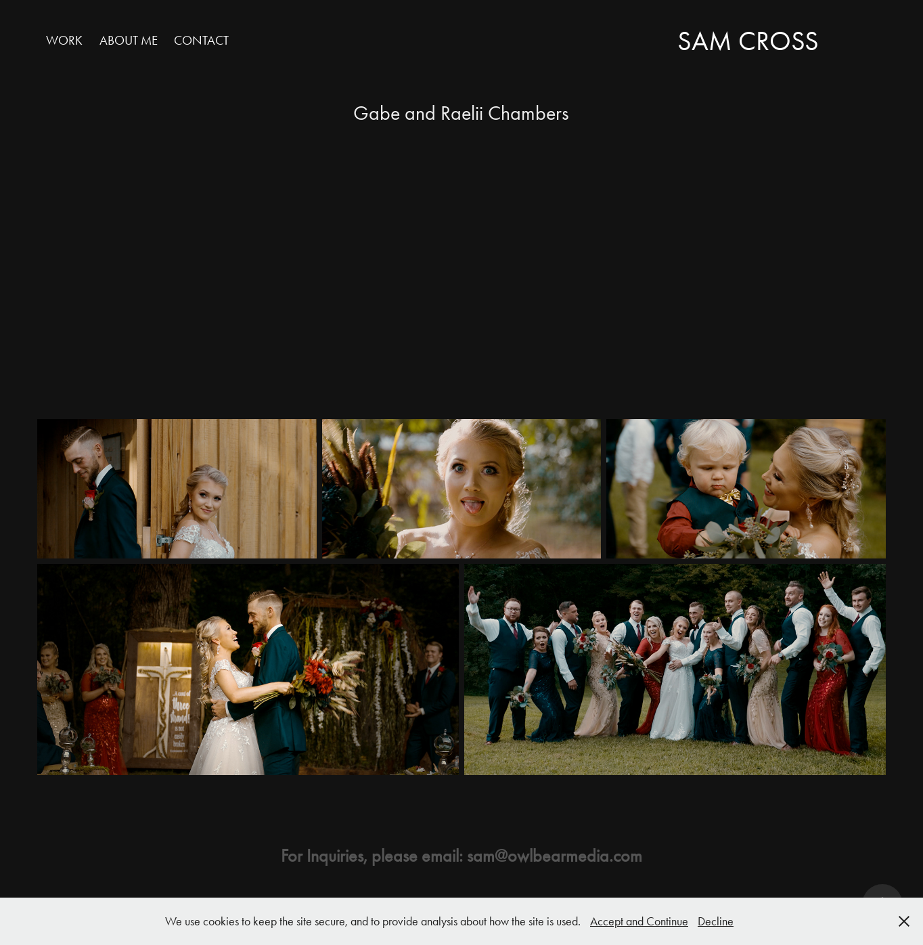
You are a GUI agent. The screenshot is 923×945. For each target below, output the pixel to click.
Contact (201, 40)
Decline (716, 921)
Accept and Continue (639, 921)
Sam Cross (748, 41)
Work (64, 40)
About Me (128, 40)
